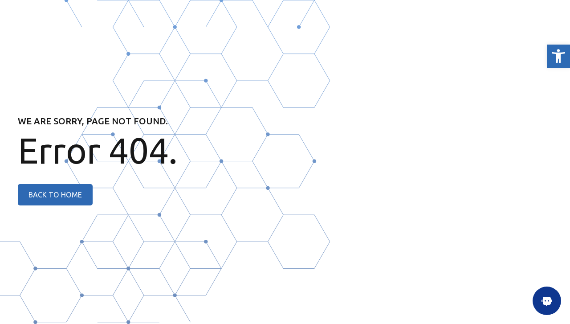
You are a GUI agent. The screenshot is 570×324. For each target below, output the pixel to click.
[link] (558, 56)
